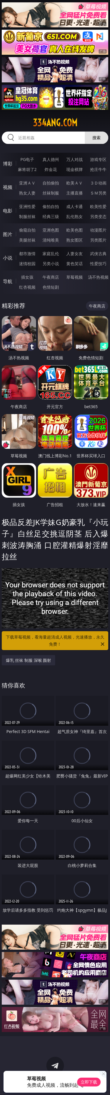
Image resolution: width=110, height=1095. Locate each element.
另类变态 (98, 216)
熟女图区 (74, 240)
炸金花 (51, 169)
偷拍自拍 (51, 206)
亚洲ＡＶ (27, 183)
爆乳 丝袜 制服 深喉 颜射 (28, 660)
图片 (7, 234)
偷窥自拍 (27, 230)
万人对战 (74, 159)
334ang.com (55, 123)
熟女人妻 (27, 193)
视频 (7, 187)
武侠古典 (98, 253)
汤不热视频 (98, 277)
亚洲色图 (51, 230)
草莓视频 (74, 277)
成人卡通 (74, 206)
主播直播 (74, 193)
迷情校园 (27, 263)
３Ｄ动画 (98, 183)
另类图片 (98, 240)
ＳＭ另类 (98, 193)
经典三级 (51, 216)
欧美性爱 (98, 206)
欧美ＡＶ (74, 183)
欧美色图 (74, 230)
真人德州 (51, 159)
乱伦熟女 (74, 216)
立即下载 (89, 1082)
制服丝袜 (27, 216)
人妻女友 (74, 253)
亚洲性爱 (27, 206)
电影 (7, 210)
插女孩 (27, 277)
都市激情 (27, 253)
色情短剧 (51, 287)
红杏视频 (27, 287)
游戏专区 (98, 159)
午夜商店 (51, 277)
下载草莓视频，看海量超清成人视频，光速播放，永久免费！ (56, 641)
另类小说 (51, 263)
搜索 (96, 137)
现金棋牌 (74, 169)
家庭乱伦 (51, 253)
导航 (7, 281)
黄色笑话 (74, 263)
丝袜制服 (51, 193)
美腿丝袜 (27, 240)
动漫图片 (98, 230)
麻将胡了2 (27, 169)
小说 (7, 258)
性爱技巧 (98, 263)
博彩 (7, 163)
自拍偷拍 (51, 183)
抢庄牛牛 (98, 169)
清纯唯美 (51, 240)
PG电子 (27, 159)
